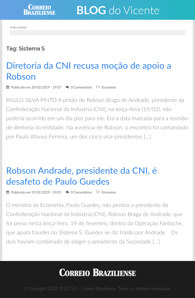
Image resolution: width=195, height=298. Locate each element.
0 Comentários (81, 87)
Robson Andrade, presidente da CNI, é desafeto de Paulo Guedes (81, 176)
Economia (109, 87)
